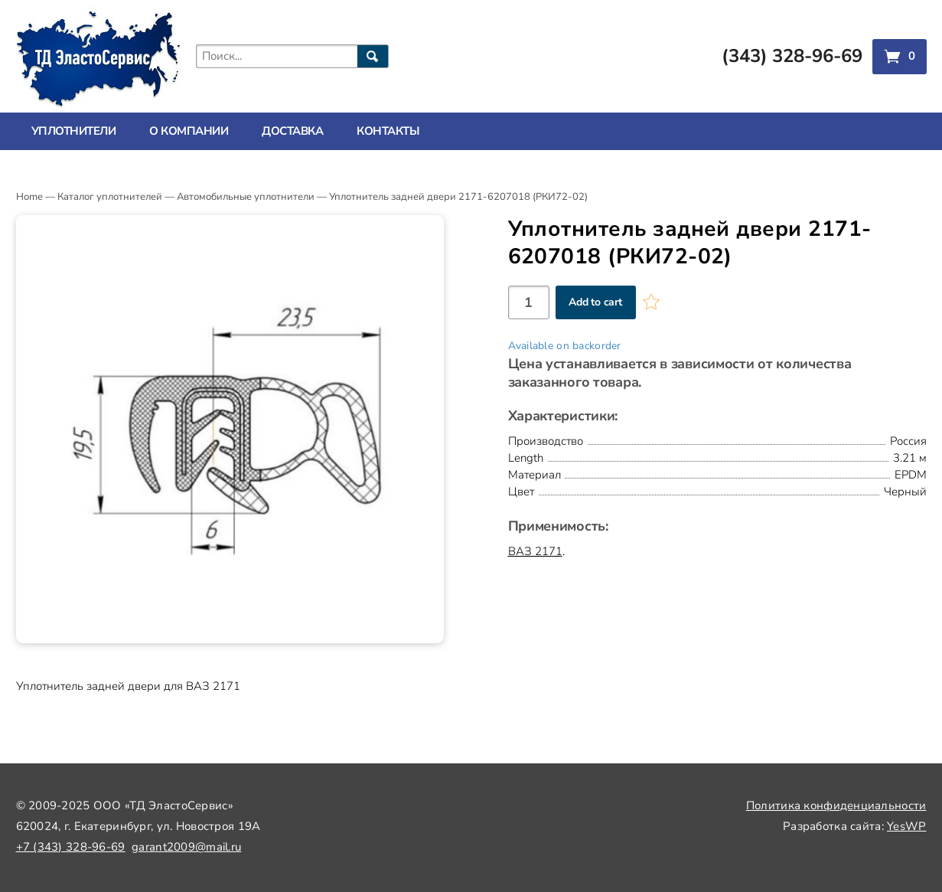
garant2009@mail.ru (186, 846)
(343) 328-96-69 (792, 56)
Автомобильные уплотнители (246, 197)
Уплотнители (73, 131)
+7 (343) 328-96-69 (70, 846)
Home (29, 197)
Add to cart (595, 302)
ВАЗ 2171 (535, 551)
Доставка (292, 131)
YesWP (906, 826)
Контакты (388, 131)
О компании (188, 131)
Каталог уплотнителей (109, 197)
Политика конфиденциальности (836, 805)
